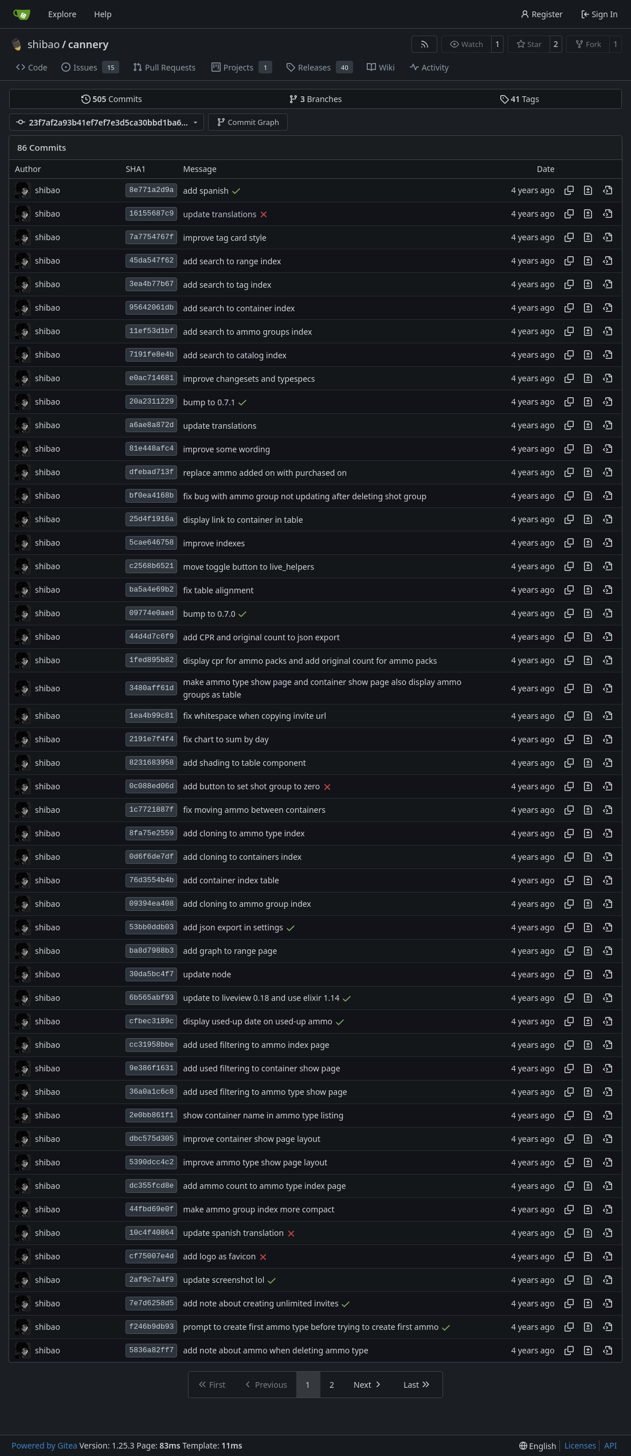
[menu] (537, 1446)
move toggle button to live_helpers (248, 566)
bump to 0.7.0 (209, 613)
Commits (111, 98)
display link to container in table (243, 519)
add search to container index (239, 308)
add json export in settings (233, 927)
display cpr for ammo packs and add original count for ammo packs (310, 660)
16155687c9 (151, 213)
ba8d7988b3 (151, 950)
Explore (62, 14)
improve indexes (214, 543)
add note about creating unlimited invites (260, 1303)
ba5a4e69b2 (151, 589)
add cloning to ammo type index (243, 833)
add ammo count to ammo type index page (264, 1186)
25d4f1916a (151, 519)
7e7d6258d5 (151, 1303)
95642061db (151, 307)
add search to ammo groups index (247, 331)
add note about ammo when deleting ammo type (275, 1350)
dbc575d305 (151, 1138)
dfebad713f (151, 472)
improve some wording (226, 449)
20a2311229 (151, 401)
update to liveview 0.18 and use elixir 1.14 (261, 998)
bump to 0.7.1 (209, 402)
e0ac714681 (151, 378)
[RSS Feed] (424, 44)
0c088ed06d (151, 786)
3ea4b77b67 (151, 284)
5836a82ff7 (151, 1350)
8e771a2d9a (151, 190)
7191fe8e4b (151, 354)
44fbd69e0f (151, 1209)
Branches (315, 98)
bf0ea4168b (151, 495)
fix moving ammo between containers (254, 810)
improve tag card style (224, 237)
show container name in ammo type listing (263, 1115)
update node (207, 974)
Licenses (581, 1445)
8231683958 (151, 762)
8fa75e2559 (151, 833)
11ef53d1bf (151, 331)
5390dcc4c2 (151, 1162)
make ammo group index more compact (258, 1209)
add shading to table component (244, 763)
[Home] (22, 14)
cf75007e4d (151, 1256)
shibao (44, 44)
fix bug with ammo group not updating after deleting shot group (304, 496)
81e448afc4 (151, 448)
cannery (88, 44)
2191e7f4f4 (151, 739)
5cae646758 (151, 542)
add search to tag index (227, 284)
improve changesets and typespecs (249, 378)
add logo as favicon (219, 1256)
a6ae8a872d (151, 425)
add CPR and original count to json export (261, 637)
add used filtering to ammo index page (256, 1045)
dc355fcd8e (151, 1185)
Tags (519, 98)
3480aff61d (151, 688)
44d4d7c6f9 (151, 636)
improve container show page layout (251, 1139)
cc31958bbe (151, 1044)
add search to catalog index (235, 355)
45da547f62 (151, 260)
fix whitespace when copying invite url (254, 716)
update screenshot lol (223, 1280)
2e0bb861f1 (151, 1115)
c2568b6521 (151, 566)
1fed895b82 (151, 660)
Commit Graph (248, 122)
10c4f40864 (151, 1232)
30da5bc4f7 (151, 974)
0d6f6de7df (151, 856)
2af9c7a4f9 (151, 1279)
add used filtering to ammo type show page (265, 1092)
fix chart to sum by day (225, 739)
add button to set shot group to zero (251, 786)
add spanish (206, 190)
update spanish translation (233, 1233)
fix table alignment (218, 590)
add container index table (231, 880)
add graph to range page (230, 951)
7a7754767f (151, 237)
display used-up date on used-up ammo (257, 1021)
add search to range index (232, 261)
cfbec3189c (151, 1021)
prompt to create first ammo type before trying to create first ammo (310, 1327)
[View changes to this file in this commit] (588, 190)
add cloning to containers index (242, 857)
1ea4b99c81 (151, 715)
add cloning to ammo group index (247, 904)
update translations (219, 214)
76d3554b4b (151, 880)
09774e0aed (151, 613)
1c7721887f (151, 809)
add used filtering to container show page (261, 1068)
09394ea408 (151, 903)
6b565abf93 (151, 997)
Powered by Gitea (44, 1445)
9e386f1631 (151, 1068)
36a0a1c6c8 (151, 1091)
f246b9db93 (151, 1326)
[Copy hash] (569, 190)
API (610, 1445)
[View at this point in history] (607, 190)
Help (103, 14)
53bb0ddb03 (151, 927)
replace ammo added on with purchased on (265, 472)
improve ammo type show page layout (255, 1162)
